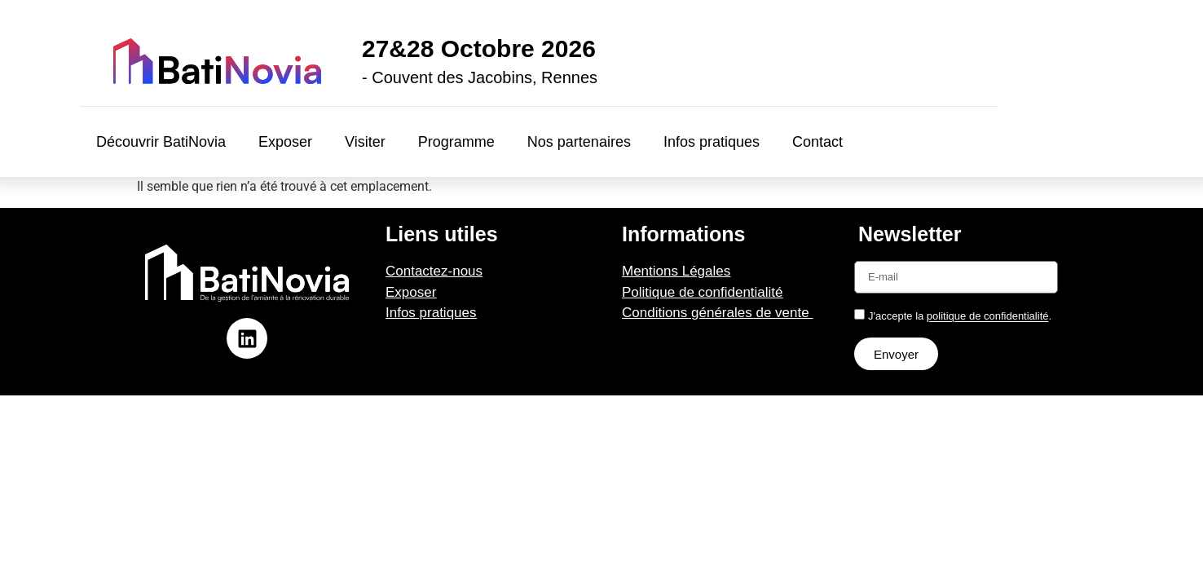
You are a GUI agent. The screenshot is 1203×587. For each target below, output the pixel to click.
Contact (817, 142)
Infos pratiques (711, 142)
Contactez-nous (434, 271)
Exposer (285, 142)
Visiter (365, 142)
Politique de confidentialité (702, 292)
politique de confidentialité (988, 317)
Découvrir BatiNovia (161, 142)
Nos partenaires (579, 142)
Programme (456, 142)
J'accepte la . (959, 317)
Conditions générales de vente (717, 312)
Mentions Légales (676, 271)
